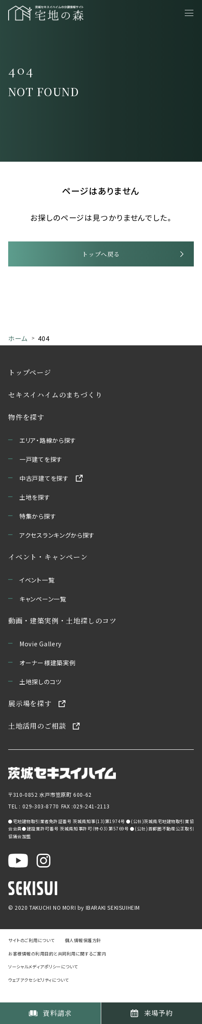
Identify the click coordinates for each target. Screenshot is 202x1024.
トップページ (29, 384)
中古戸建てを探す (44, 490)
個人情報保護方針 (83, 952)
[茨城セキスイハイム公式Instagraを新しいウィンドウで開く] (43, 873)
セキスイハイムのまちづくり (55, 407)
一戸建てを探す (40, 471)
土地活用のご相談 (37, 738)
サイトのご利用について (31, 952)
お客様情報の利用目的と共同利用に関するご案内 (57, 965)
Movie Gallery (40, 655)
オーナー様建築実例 (47, 674)
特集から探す (37, 528)
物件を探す (26, 429)
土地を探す (34, 509)
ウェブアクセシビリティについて (38, 992)
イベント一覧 (36, 592)
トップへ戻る (101, 262)
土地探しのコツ (40, 693)
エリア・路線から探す (47, 452)
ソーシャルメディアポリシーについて (43, 978)
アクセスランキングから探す (57, 547)
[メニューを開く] (189, 13)
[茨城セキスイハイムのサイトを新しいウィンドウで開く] (62, 785)
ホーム (18, 349)
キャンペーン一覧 (42, 611)
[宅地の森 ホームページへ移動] (46, 13)
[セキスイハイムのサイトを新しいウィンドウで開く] (32, 901)
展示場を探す (30, 715)
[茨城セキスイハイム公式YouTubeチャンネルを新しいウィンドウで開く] (18, 873)
